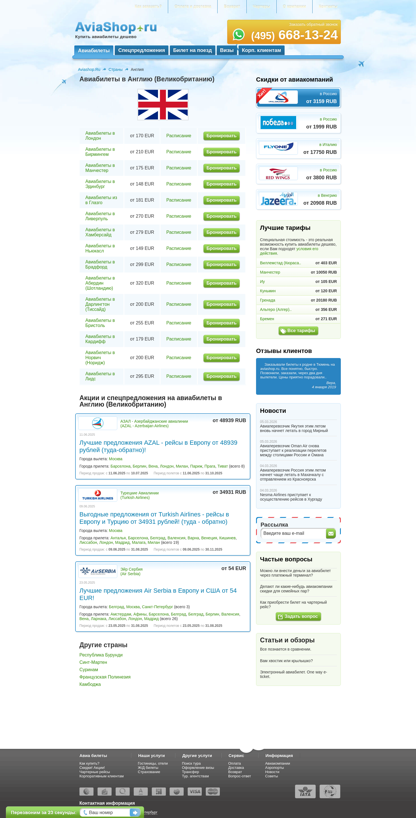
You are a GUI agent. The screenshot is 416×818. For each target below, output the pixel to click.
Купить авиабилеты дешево (105, 36)
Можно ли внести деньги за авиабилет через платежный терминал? (295, 572)
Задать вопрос (301, 616)
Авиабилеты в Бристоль (100, 323)
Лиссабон (88, 542)
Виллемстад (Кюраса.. (280, 263)
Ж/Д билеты (148, 767)
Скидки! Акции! (92, 767)
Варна (193, 538)
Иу (262, 281)
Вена (153, 466)
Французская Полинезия (105, 677)
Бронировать (222, 135)
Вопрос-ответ (239, 776)
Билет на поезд (192, 50)
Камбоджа (90, 684)
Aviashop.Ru (89, 69)
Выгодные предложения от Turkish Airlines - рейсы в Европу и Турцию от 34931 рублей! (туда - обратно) (154, 518)
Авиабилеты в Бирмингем (100, 152)
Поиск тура (191, 763)
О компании (294, 6)
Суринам (88, 669)
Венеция (209, 538)
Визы (227, 50)
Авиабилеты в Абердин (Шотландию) (100, 283)
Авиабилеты (94, 50)
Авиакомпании (277, 763)
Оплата (234, 763)
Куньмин (268, 291)
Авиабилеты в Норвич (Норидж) (100, 357)
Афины (140, 614)
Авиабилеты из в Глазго (101, 200)
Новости (273, 410)
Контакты (328, 6)
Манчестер (270, 272)
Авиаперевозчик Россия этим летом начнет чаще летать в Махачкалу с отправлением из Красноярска (293, 474)
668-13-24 (294, 34)
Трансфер (190, 772)
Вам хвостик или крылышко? (286, 660)
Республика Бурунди (101, 655)
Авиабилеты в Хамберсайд (100, 232)
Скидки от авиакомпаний (294, 79)
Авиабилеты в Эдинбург (100, 184)
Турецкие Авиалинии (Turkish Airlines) (139, 495)
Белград (157, 538)
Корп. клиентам (261, 50)
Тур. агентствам (195, 776)
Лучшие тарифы (285, 227)
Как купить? (89, 763)
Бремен (267, 319)
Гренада (267, 300)
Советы (271, 776)
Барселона (120, 466)
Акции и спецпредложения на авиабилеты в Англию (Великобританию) (150, 401)
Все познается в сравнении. (285, 649)
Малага (139, 542)
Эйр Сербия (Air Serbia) (131, 571)
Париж (196, 466)
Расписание (178, 135)
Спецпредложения (141, 50)
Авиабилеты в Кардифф (100, 339)
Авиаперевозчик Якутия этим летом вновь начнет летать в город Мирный (294, 428)
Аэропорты (274, 767)
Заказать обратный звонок (313, 24)
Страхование (149, 772)
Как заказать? (148, 6)
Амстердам (120, 614)
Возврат (232, 6)
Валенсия (176, 538)
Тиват (223, 466)
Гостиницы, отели (153, 763)
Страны (116, 69)
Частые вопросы (286, 559)
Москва (115, 459)
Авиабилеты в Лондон (100, 136)
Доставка (236, 767)
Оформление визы (198, 767)
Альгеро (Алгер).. (276, 309)
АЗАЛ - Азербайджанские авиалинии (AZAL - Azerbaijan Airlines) (154, 423)
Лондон (167, 466)
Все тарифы (301, 330)
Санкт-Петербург (157, 607)
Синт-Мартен (93, 662)
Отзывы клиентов (284, 350)
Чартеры (261, 6)
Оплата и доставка (192, 6)
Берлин (139, 466)
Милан (182, 466)
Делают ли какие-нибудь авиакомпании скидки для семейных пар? (296, 588)
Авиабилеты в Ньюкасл (100, 248)
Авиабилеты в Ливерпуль (100, 216)
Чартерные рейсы (94, 772)
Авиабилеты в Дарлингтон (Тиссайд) (100, 304)
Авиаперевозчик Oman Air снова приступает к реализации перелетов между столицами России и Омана (293, 450)
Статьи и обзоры (287, 640)
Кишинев (227, 538)
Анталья (118, 538)
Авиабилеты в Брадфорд (100, 264)
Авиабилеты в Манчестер (100, 168)
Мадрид (122, 542)
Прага (210, 466)
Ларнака (98, 618)
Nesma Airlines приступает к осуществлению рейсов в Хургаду (291, 496)
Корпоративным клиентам (101, 776)
